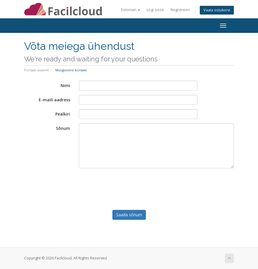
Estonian (130, 9)
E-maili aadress (54, 99)
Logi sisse (155, 9)
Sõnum (63, 128)
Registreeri (180, 9)
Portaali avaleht (36, 70)
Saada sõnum (129, 214)
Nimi (65, 85)
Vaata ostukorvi (217, 10)
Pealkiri (62, 114)
